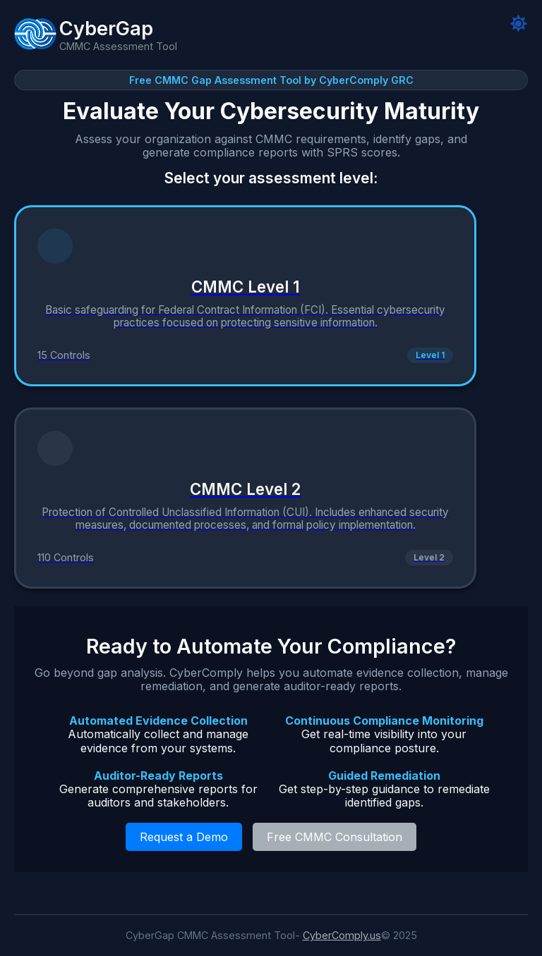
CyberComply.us (342, 935)
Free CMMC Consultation (334, 837)
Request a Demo (184, 837)
